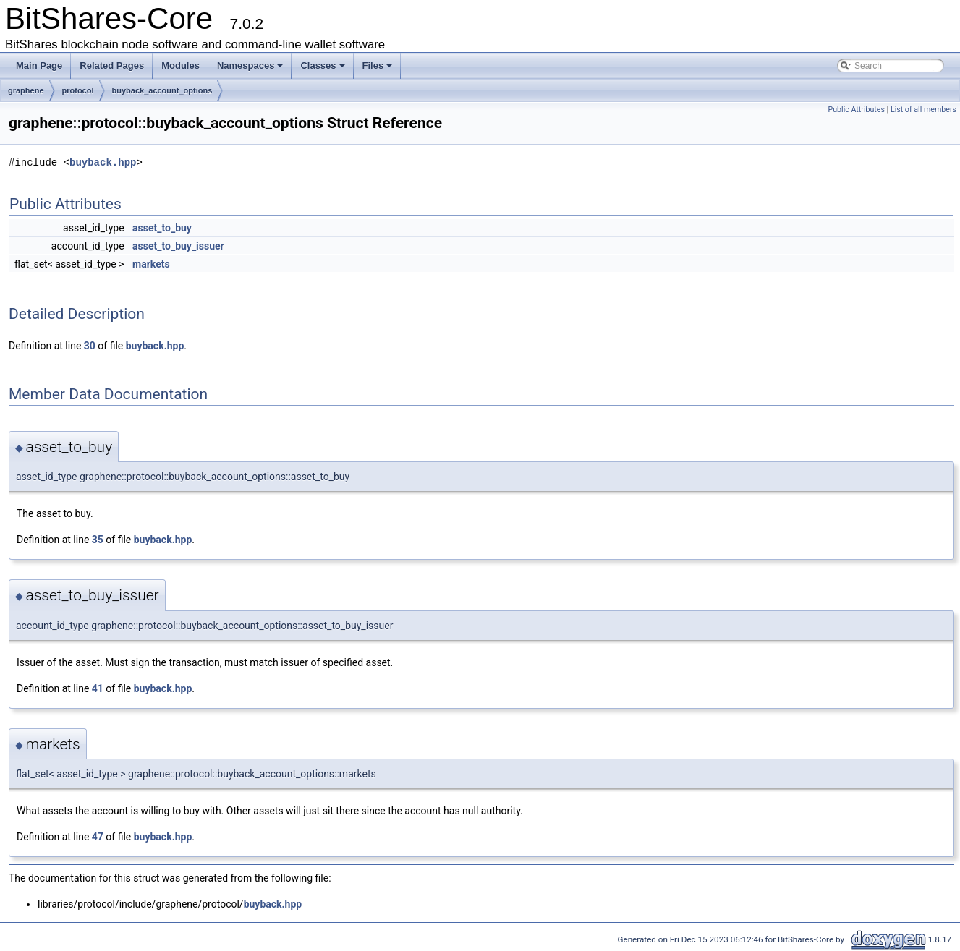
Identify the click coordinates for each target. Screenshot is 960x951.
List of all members (923, 109)
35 (97, 539)
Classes (322, 65)
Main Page (39, 65)
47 (97, 837)
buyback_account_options (162, 90)
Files (377, 65)
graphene (26, 90)
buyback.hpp (102, 162)
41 (97, 688)
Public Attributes (856, 109)
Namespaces (250, 65)
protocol (78, 90)
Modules (180, 65)
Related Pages (112, 65)
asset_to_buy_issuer (178, 246)
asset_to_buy (162, 228)
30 (89, 345)
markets (151, 264)
